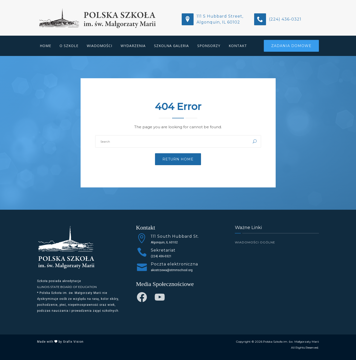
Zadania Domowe (291, 46)
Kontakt (238, 45)
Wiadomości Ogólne (255, 242)
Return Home (178, 159)
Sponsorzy (208, 45)
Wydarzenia (133, 45)
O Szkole (69, 45)
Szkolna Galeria (171, 45)
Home (45, 45)
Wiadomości (99, 45)
